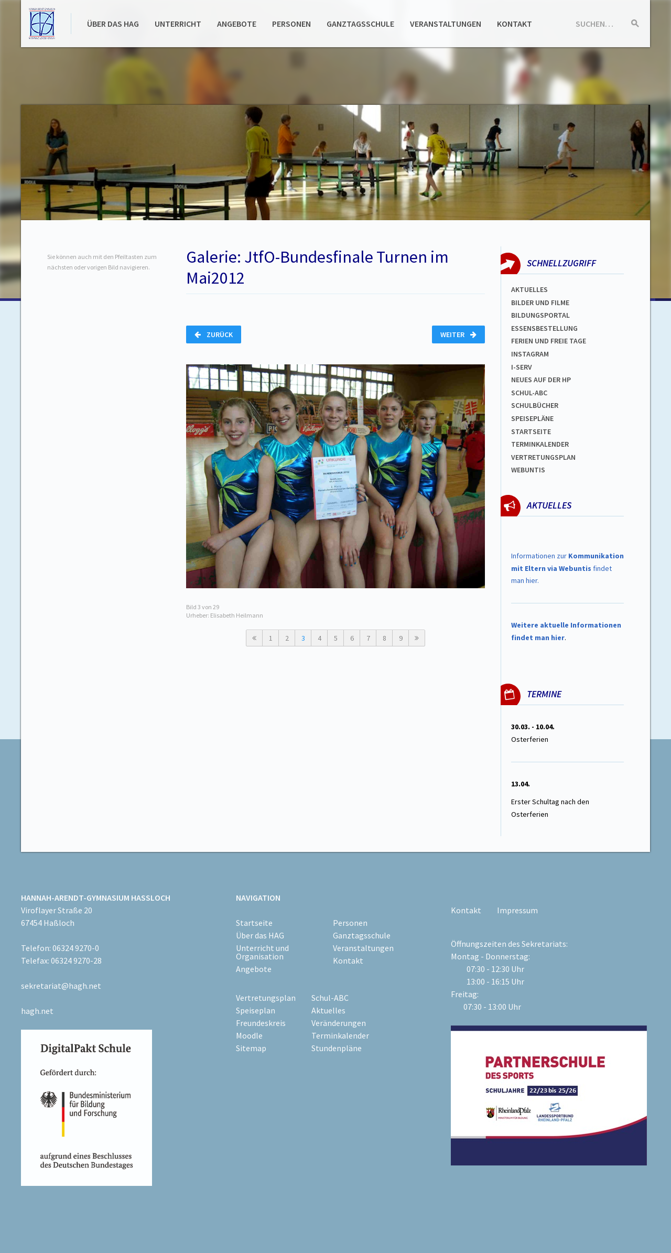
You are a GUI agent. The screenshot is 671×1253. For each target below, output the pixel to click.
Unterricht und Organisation (262, 952)
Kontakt (514, 23)
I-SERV (521, 367)
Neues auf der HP (541, 379)
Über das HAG (113, 23)
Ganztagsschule (360, 23)
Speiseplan (255, 1010)
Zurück (213, 334)
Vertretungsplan (543, 457)
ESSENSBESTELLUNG (544, 328)
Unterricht (178, 23)
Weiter (458, 334)
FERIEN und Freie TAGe (548, 340)
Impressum (517, 910)
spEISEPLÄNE (532, 418)
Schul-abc (529, 392)
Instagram (530, 354)
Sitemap (251, 1048)
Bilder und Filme (540, 302)
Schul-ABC (330, 997)
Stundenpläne (336, 1048)
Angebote (236, 23)
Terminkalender (540, 444)
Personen (291, 23)
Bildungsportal (540, 315)
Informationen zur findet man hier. (567, 568)
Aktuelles (529, 289)
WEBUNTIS (528, 469)
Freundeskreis (261, 1023)
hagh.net (37, 1011)
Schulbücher (534, 405)
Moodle (249, 1035)
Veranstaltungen (445, 23)
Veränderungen (338, 1023)
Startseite (531, 431)
